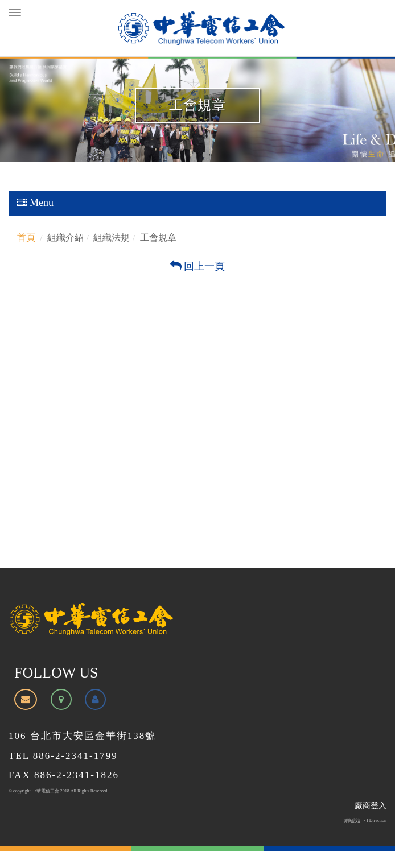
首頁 (26, 237)
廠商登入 (370, 806)
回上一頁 (197, 266)
